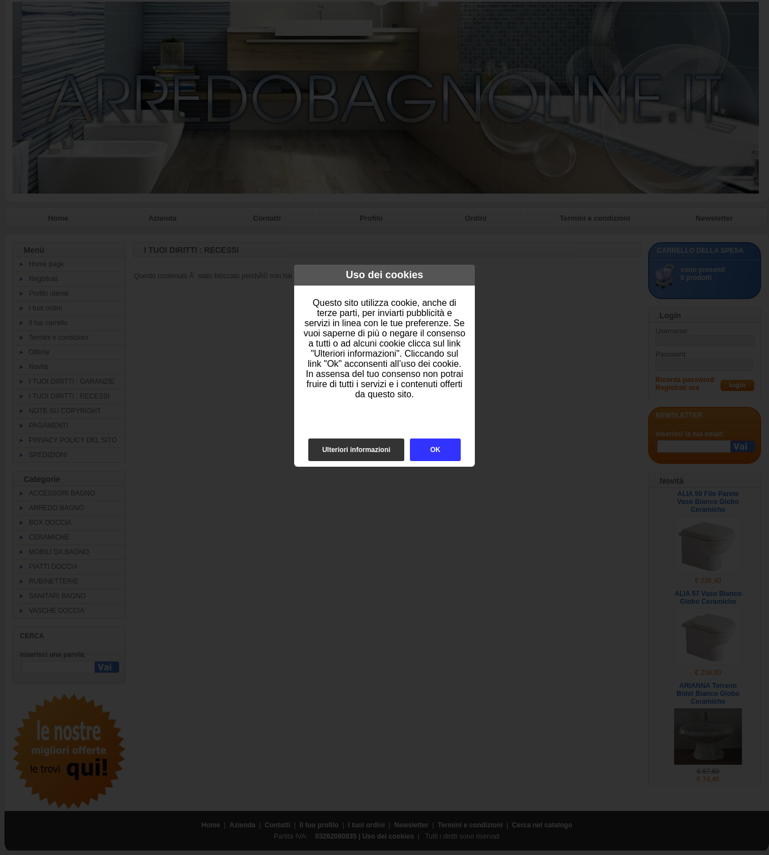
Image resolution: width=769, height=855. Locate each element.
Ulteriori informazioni (356, 450)
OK (435, 450)
